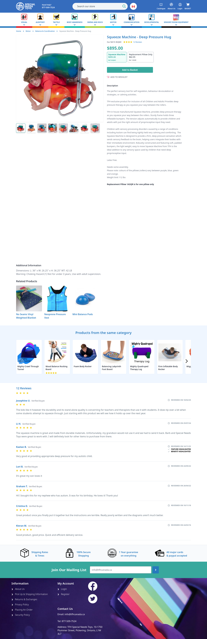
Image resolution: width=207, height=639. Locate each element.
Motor (28, 31)
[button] (133, 6)
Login (62, 589)
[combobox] (100, 6)
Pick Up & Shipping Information (30, 594)
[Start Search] (124, 6)
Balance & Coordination (45, 31)
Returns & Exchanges (24, 599)
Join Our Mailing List (69, 570)
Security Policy (21, 614)
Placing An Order (22, 609)
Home (18, 31)
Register (63, 594)
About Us (18, 589)
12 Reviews (137, 42)
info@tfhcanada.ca (75, 614)
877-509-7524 (69, 621)
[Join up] (156, 569)
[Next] (186, 361)
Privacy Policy (20, 604)
